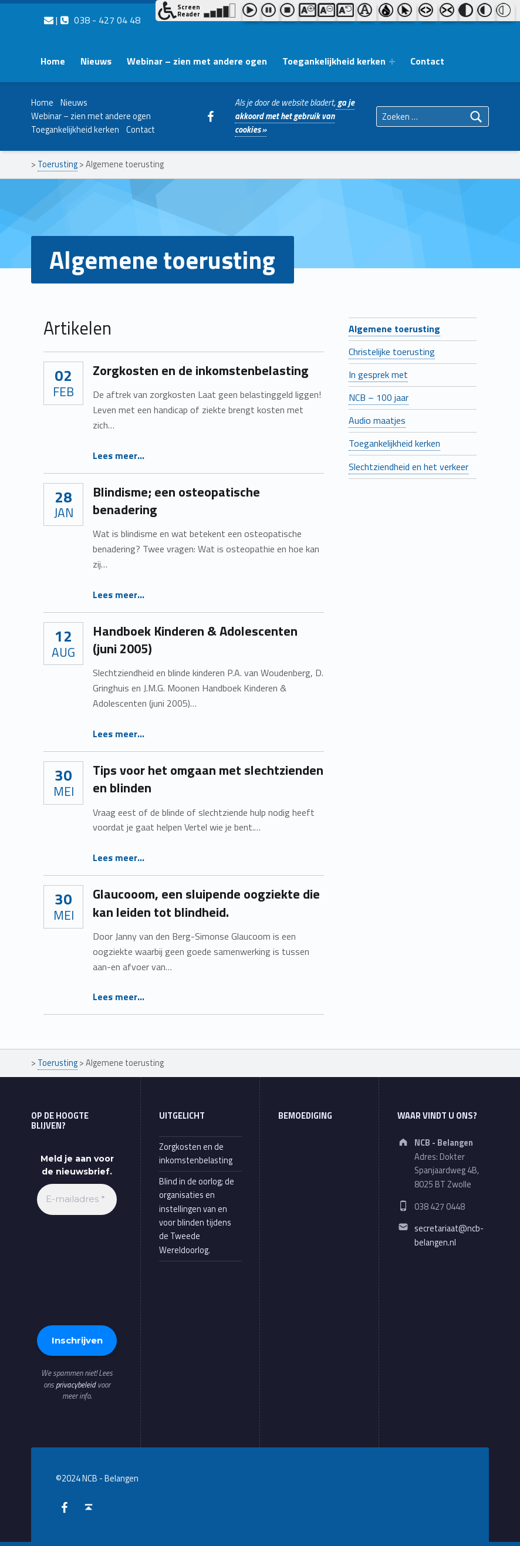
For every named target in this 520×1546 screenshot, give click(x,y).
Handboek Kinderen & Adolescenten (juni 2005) (195, 640)
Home (52, 61)
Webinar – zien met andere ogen (197, 61)
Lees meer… (118, 455)
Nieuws (96, 61)
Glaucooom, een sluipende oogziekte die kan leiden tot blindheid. (206, 902)
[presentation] (85, 1269)
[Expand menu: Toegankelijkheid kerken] (392, 62)
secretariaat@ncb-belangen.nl (449, 1235)
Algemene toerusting (394, 329)
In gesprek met (378, 374)
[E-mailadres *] (77, 1199)
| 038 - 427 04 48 (92, 20)
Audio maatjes (377, 420)
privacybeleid (76, 1384)
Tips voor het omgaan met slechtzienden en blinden (208, 779)
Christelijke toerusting (392, 352)
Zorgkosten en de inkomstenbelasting (201, 370)
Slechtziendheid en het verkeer (408, 467)
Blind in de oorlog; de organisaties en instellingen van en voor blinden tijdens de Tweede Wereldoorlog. (196, 1216)
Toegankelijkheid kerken (334, 61)
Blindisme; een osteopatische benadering (176, 500)
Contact (427, 61)
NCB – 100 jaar (378, 397)
